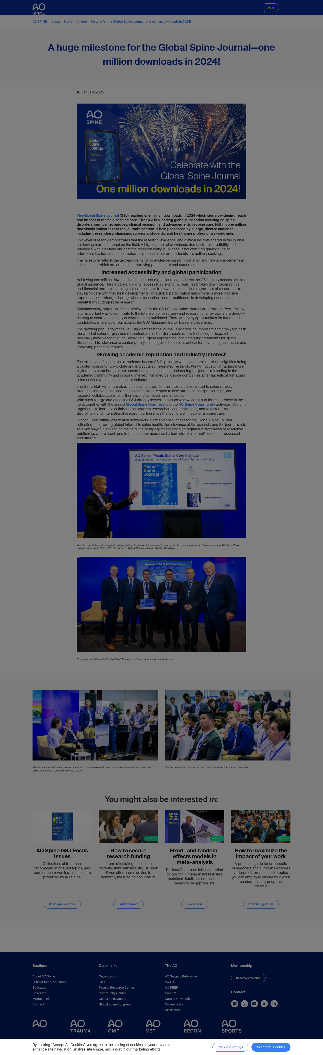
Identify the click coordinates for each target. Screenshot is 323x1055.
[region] (161, 1047)
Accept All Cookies (271, 1047)
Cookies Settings (230, 1047)
